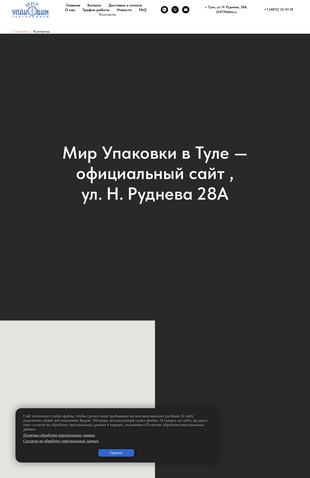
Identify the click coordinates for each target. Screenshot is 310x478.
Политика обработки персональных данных (59, 435)
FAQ (143, 10)
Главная (73, 5)
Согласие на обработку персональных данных (61, 441)
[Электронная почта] (185, 9)
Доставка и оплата (125, 5)
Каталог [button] (94, 5)
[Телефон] (175, 9)
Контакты (107, 14)
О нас (70, 10)
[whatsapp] (164, 9)
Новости (124, 10)
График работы (96, 10)
